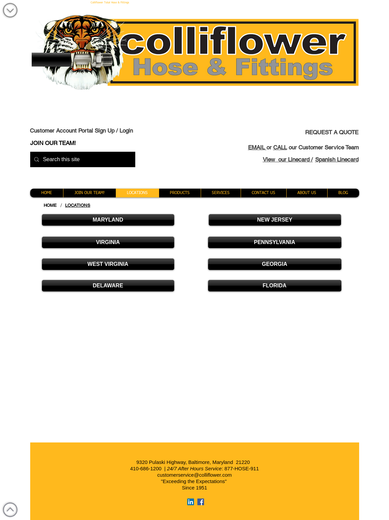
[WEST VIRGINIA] (108, 264)
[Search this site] (82, 159)
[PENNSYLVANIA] (274, 242)
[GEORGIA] (274, 264)
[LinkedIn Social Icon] (190, 502)
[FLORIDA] (274, 285)
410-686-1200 (145, 468)
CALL (280, 147)
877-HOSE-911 (242, 468)
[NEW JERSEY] (275, 220)
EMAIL (257, 147)
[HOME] (50, 205)
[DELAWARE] (108, 285)
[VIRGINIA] (108, 242)
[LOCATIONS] (78, 205)
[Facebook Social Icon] (200, 502)
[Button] (305, 274)
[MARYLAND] (108, 220)
